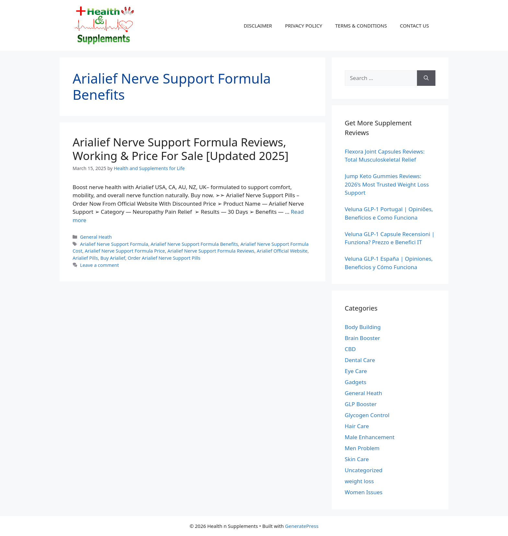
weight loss (359, 481)
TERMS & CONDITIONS (361, 25)
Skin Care (357, 459)
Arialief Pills (85, 258)
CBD (350, 349)
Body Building (363, 327)
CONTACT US (414, 25)
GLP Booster (361, 404)
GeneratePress (301, 526)
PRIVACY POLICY (303, 25)
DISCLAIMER (258, 25)
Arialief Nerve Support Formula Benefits (194, 244)
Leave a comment (99, 265)
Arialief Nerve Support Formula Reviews (210, 251)
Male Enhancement (370, 437)
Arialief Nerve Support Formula (114, 244)
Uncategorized (364, 470)
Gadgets (355, 382)
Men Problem (362, 448)
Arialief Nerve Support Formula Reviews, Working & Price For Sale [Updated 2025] (180, 148)
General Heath (96, 237)
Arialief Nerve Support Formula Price (125, 251)
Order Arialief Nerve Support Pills (164, 258)
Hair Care (357, 426)
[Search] (426, 78)
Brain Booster (362, 338)
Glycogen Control (367, 415)
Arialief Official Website (282, 251)
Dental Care (360, 360)
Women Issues (363, 492)
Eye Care (356, 371)
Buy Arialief (112, 258)
